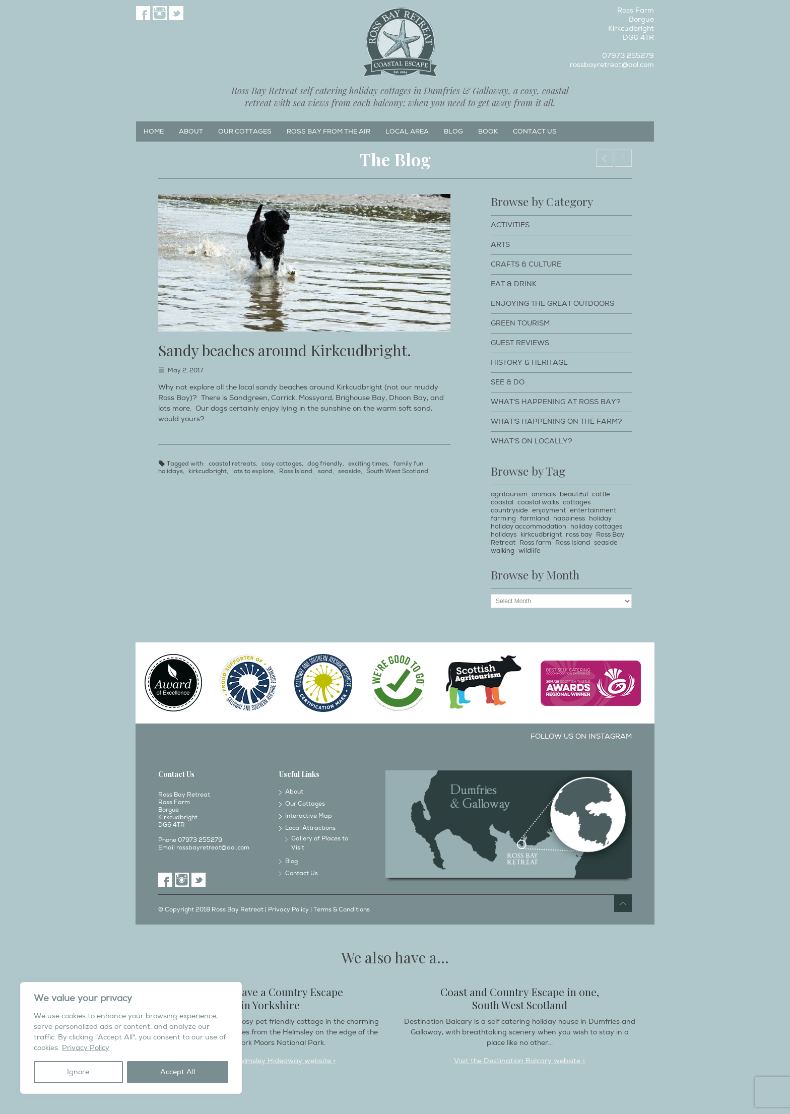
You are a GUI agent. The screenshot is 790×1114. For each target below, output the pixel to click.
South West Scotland (397, 471)
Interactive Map (308, 816)
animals (544, 494)
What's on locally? (531, 441)
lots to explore (253, 471)
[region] (131, 1038)
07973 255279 (628, 55)
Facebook (143, 13)
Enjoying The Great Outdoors (552, 303)
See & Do (507, 382)
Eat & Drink (514, 284)
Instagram (160, 13)
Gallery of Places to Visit (319, 843)
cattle (601, 494)
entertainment (593, 510)
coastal (502, 502)
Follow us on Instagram (581, 736)
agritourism (509, 494)
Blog (453, 131)
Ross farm (535, 543)
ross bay (579, 535)
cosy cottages (281, 464)
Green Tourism (520, 323)
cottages (576, 502)
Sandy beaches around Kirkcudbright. (284, 350)
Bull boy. (623, 158)
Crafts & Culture (526, 264)
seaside (349, 471)
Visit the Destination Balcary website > (519, 1061)
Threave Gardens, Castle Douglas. (604, 158)
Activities (510, 225)
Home (154, 131)
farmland (534, 518)
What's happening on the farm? (556, 421)
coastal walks (538, 502)
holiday (600, 518)
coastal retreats (232, 464)
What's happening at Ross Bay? (556, 402)
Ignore (78, 1072)
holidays (503, 535)
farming (503, 518)
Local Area (407, 131)
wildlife (529, 551)
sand (325, 471)
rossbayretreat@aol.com (612, 64)
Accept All (177, 1072)
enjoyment (549, 510)
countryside (509, 510)
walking (502, 551)
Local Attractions (310, 828)
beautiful (574, 494)
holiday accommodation (528, 526)
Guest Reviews (520, 343)
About (191, 131)
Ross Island (295, 471)
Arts (500, 244)
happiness (569, 518)
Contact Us (535, 131)
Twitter (176, 13)
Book (488, 131)
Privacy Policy (85, 1047)
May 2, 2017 (186, 370)
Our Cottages (245, 131)
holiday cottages (596, 526)
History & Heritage (529, 362)
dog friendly (325, 464)
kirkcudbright (207, 471)
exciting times (368, 464)
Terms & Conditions (341, 909)
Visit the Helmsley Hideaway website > (270, 1061)
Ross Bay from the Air (328, 131)
